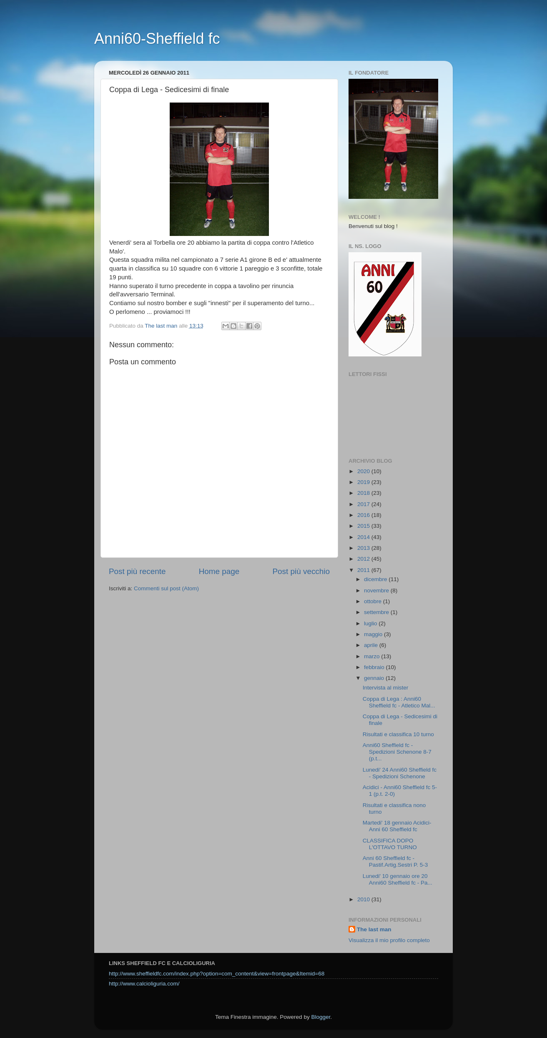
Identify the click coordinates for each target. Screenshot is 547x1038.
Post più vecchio (301, 571)
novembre (377, 590)
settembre (377, 612)
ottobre (373, 601)
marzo (372, 656)
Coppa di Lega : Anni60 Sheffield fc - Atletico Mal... (399, 702)
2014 (364, 537)
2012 (364, 559)
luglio (371, 623)
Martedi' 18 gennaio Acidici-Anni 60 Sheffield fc (397, 826)
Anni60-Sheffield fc (157, 38)
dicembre (376, 579)
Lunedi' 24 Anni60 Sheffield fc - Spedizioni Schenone (400, 773)
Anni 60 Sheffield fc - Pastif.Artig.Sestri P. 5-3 (395, 861)
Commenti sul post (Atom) (166, 588)
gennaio (375, 678)
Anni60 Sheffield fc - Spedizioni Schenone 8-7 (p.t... (397, 752)
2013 (364, 548)
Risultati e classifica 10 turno (398, 734)
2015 (364, 526)
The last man (374, 929)
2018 (364, 493)
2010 (364, 899)
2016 (364, 515)
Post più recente (137, 571)
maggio (374, 634)
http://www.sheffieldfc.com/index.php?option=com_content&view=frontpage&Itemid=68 (216, 973)
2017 (364, 504)
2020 (364, 471)
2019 (364, 482)
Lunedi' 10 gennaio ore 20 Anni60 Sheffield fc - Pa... (397, 879)
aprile (371, 645)
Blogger (320, 1017)
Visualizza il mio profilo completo (389, 940)
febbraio (375, 667)
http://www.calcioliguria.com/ (144, 983)
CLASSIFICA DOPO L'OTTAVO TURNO (390, 843)
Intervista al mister (386, 687)
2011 (364, 570)
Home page (219, 571)
